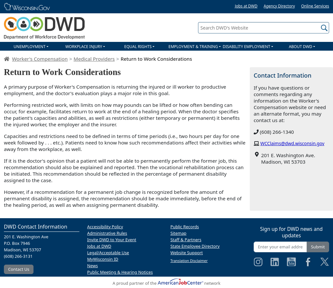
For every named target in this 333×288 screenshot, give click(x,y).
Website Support (186, 253)
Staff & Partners (185, 240)
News (92, 266)
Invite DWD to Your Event (111, 240)
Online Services (315, 6)
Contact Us (18, 269)
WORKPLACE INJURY (83, 46)
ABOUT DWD (300, 46)
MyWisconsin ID (102, 259)
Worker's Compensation (40, 59)
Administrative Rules (107, 233)
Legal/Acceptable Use (108, 253)
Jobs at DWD (246, 6)
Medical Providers (93, 59)
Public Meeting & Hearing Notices (120, 272)
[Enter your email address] (280, 247)
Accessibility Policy (105, 227)
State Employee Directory (195, 246)
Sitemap (178, 233)
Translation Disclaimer (189, 260)
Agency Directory (279, 6)
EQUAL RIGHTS (138, 46)
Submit (318, 247)
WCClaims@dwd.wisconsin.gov (292, 143)
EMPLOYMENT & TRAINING (193, 46)
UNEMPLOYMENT (30, 46)
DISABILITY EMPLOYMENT (246, 46)
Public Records (184, 227)
